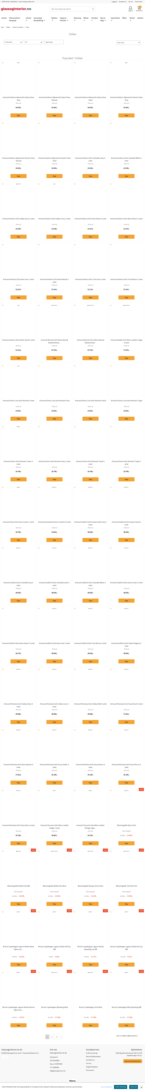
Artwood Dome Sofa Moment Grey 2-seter (54, 461)
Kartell (4, 18)
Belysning (77, 18)
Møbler (86, 18)
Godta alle (133, 1087)
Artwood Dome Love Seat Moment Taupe (126, 400)
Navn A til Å (120, 42)
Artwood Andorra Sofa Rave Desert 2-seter (126, 218)
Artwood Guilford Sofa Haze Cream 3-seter (126, 582)
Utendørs (94, 18)
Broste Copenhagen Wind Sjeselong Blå (126, 1007)
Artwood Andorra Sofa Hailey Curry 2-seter (54, 218)
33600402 (56, 1067)
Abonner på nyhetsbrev (133, 1061)
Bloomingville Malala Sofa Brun (54, 886)
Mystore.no (35, 1053)
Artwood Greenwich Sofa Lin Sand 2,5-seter (54, 522)
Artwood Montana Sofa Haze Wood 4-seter (126, 704)
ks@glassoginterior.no (58, 1071)
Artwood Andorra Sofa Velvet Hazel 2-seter (18, 340)
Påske (124, 18)
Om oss (130, 2)
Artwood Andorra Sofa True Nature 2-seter (126, 279)
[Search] (72, 9)
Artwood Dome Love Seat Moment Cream (18, 400)
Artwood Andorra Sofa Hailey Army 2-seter (18, 218)
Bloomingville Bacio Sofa (126, 825)
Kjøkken (54, 18)
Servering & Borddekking (38, 19)
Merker (132, 18)
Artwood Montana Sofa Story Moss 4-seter (18, 825)
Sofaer (26, 27)
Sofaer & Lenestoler (17, 27)
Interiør (28, 18)
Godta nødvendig (120, 1087)
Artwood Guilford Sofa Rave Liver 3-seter (54, 643)
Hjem (2, 27)
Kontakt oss (122, 2)
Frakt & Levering (91, 1053)
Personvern (139, 2)
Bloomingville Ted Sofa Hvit (126, 886)
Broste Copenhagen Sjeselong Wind (54, 1007)
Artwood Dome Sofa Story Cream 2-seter (18, 522)
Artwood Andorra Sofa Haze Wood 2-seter (90, 218)
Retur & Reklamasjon (93, 1056)
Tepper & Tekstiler (63, 19)
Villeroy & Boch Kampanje (14, 19)
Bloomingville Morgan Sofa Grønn (90, 886)
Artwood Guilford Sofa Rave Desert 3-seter (18, 643)
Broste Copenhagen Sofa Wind (90, 1007)
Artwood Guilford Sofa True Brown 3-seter (90, 643)
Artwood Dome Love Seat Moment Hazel (90, 400)
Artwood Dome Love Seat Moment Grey (54, 400)
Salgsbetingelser (92, 1067)
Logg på (114, 2)
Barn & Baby (102, 19)
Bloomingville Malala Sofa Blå (18, 886)
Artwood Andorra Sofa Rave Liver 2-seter (18, 279)
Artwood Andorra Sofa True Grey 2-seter (90, 279)
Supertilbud (115, 18)
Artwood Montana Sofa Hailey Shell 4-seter (90, 704)
